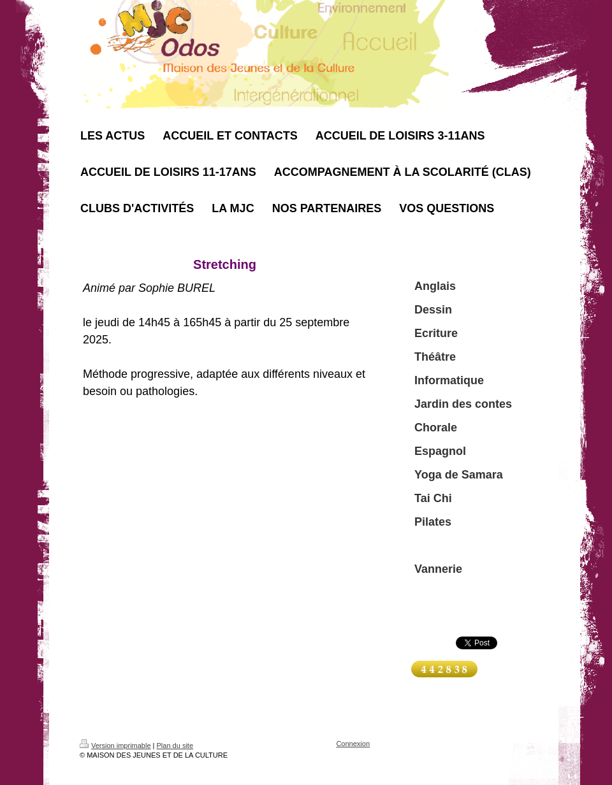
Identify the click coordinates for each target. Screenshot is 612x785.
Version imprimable (115, 745)
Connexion (353, 743)
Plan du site (175, 745)
